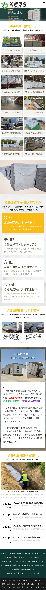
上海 (3, 584)
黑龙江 (41, 580)
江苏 (8, 584)
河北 (14, 580)
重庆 (23, 587)
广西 (13, 587)
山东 (32, 584)
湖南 (3, 587)
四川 (28, 587)
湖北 (42, 584)
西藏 (42, 587)
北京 (4, 580)
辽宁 (30, 580)
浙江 (13, 584)
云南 (37, 587)
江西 (28, 584)
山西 (19, 580)
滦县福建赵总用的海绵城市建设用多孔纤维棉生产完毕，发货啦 (11, 338)
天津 (9, 580)
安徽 (18, 584)
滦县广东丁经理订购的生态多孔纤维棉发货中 (33, 337)
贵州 (32, 587)
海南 (18, 587)
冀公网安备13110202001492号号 (28, 557)
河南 (37, 584)
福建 (23, 584)
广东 (8, 587)
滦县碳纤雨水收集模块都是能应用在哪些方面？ (20, 491)
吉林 (35, 580)
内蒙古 (24, 580)
